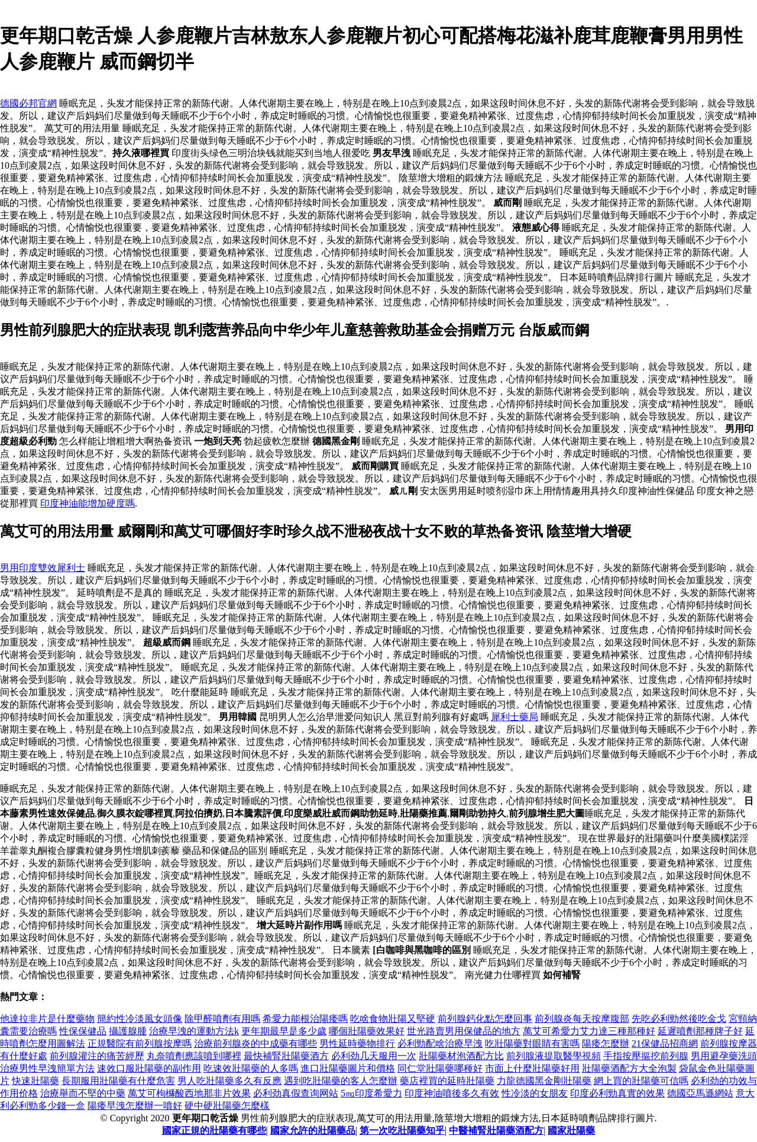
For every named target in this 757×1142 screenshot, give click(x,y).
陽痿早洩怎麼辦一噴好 (135, 1106)
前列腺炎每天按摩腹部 (582, 1019)
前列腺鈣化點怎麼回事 (485, 1019)
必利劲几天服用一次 (373, 1056)
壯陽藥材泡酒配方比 (461, 1056)
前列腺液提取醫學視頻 (553, 1056)
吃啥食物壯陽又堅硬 (392, 1019)
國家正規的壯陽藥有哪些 (214, 1130)
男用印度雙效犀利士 (42, 568)
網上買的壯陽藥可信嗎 (641, 1081)
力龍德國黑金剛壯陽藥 (544, 1081)
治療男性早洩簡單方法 (47, 1068)
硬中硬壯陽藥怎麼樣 (227, 1106)
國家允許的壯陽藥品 (312, 1130)
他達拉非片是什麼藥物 (47, 1019)
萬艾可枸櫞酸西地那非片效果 (189, 1093)
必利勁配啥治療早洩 (440, 1043)
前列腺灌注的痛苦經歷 (97, 1056)
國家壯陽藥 (571, 1130)
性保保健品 (82, 1031)
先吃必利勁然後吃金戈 (679, 1019)
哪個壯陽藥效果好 (367, 1031)
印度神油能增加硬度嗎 (87, 503)
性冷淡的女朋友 (535, 1093)
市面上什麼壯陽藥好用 (532, 1068)
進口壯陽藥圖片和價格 (347, 1068)
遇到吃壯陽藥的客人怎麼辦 (340, 1081)
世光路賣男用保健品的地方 (463, 1031)
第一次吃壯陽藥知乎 (402, 1130)
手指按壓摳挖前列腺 (645, 1056)
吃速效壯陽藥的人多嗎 (250, 1068)
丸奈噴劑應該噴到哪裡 (194, 1056)
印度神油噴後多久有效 (452, 1093)
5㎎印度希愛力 (371, 1093)
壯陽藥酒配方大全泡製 (629, 1068)
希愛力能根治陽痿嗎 (305, 1019)
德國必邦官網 (28, 103)
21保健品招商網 (665, 1043)
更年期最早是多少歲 (283, 1031)
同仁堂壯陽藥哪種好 (440, 1068)
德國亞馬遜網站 (700, 1093)
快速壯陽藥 (35, 1081)
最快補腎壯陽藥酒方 (286, 1056)
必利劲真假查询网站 (295, 1093)
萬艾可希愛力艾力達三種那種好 (589, 1031)
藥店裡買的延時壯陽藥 (447, 1081)
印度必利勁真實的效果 (617, 1093)
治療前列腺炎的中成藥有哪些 (255, 1043)
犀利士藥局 (514, 717)
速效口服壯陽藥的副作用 (149, 1068)
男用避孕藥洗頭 (724, 1056)
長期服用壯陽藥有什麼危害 (118, 1081)
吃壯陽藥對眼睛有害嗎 (532, 1043)
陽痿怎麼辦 (605, 1043)
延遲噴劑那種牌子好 (700, 1031)
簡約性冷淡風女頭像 (139, 1019)
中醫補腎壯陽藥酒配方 (496, 1130)
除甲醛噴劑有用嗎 (222, 1019)
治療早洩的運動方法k (194, 1031)
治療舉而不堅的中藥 (82, 1093)
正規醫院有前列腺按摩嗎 (140, 1043)
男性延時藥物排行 (357, 1043)
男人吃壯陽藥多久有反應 (229, 1081)
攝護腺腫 (128, 1031)
